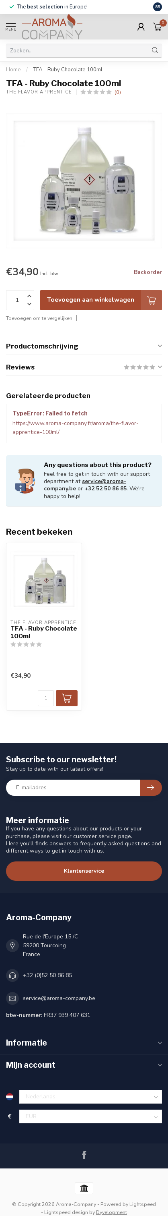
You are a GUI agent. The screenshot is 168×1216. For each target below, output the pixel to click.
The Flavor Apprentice (39, 92)
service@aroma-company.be (59, 998)
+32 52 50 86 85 (105, 488)
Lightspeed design (66, 1212)
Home (13, 69)
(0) (118, 92)
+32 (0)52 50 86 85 (47, 975)
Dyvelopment (111, 1212)
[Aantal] (46, 698)
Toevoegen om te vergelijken (39, 318)
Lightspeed (142, 1204)
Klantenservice (84, 871)
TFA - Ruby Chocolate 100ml (67, 69)
